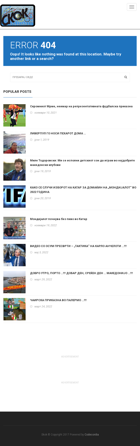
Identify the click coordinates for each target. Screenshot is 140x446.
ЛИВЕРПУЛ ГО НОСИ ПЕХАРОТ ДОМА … (58, 133)
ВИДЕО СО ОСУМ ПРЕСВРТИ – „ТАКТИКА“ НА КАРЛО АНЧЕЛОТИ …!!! (78, 246)
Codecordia (92, 434)
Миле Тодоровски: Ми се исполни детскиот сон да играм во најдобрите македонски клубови (82, 163)
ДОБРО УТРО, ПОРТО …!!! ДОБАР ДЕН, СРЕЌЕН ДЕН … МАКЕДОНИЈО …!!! (81, 273)
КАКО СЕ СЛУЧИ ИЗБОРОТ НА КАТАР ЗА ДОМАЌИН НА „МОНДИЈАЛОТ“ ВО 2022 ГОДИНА (83, 190)
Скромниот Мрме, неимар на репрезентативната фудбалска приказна (81, 106)
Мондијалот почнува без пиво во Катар (58, 219)
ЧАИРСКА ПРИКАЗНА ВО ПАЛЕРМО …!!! (58, 300)
